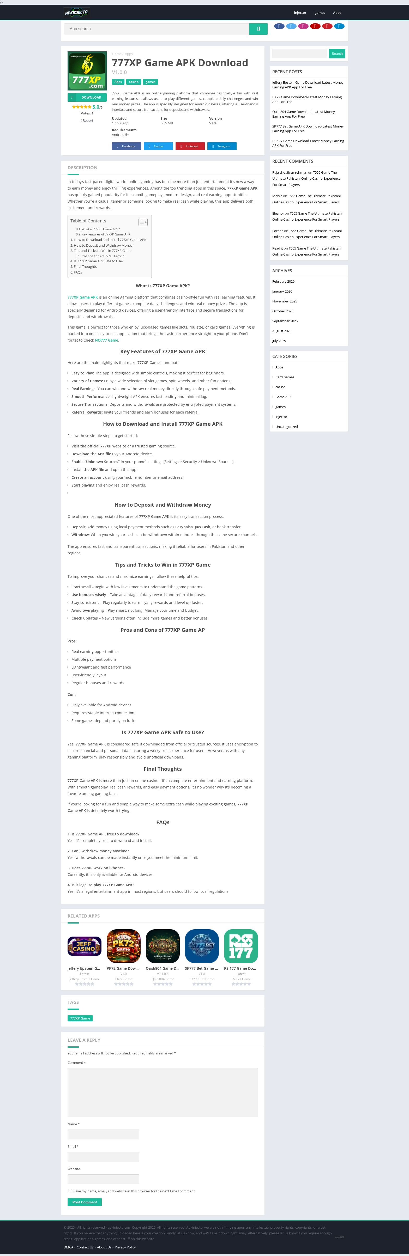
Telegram (220, 148)
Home (117, 55)
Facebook (125, 148)
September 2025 (285, 323)
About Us (104, 1249)
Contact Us (85, 1249)
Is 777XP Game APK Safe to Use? (98, 263)
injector (300, 12)
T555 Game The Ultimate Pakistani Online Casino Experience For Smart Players (306, 180)
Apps (337, 12)
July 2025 (279, 343)
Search (337, 56)
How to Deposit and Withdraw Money (103, 247)
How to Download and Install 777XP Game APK (110, 242)
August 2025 (281, 333)
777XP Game (80, 1020)
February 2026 (283, 283)
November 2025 (284, 303)
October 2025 (282, 313)
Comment (77, 1064)
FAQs (78, 274)
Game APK (283, 399)
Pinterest (188, 148)
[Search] (166, 30)
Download (84, 99)
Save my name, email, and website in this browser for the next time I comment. (135, 1193)
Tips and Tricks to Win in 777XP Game (102, 253)
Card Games (284, 379)
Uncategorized (286, 428)
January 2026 (282, 293)
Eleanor (278, 215)
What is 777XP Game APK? (101, 231)
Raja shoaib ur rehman (289, 174)
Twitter (155, 148)
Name (74, 1126)
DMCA (68, 1249)
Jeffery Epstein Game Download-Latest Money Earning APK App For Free (308, 87)
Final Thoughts (85, 268)
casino (134, 84)
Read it (277, 250)
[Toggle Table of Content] (140, 224)
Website (74, 1171)
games (320, 12)
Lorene (277, 232)
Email (73, 1148)
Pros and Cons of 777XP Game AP (103, 258)
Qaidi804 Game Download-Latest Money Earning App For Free (303, 116)
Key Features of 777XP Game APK (106, 236)
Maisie (277, 198)
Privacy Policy (125, 1249)
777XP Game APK (83, 299)
